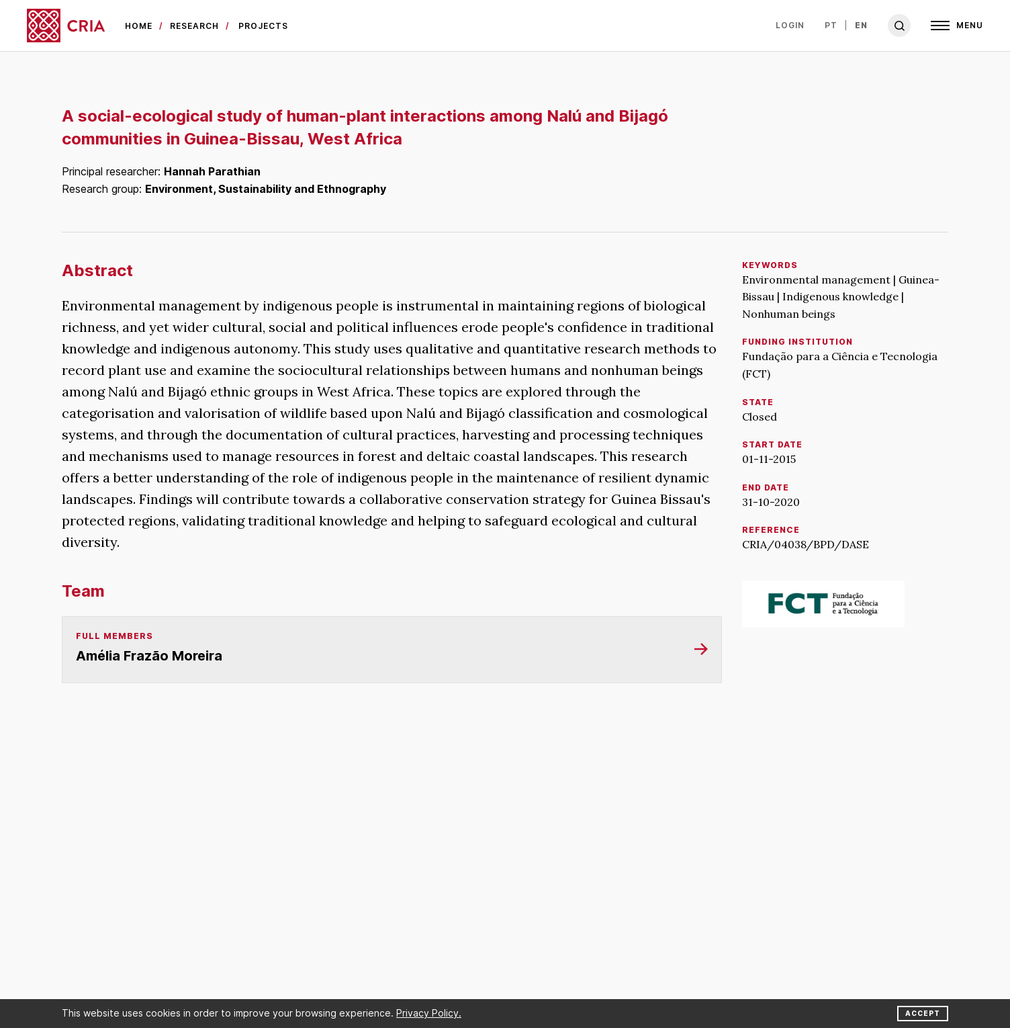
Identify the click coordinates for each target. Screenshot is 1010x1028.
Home (138, 26)
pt (831, 25)
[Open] (957, 25)
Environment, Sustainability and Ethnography (265, 189)
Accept (922, 1013)
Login (790, 25)
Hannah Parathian (212, 171)
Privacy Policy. (428, 1013)
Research (194, 26)
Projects (263, 26)
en (861, 25)
